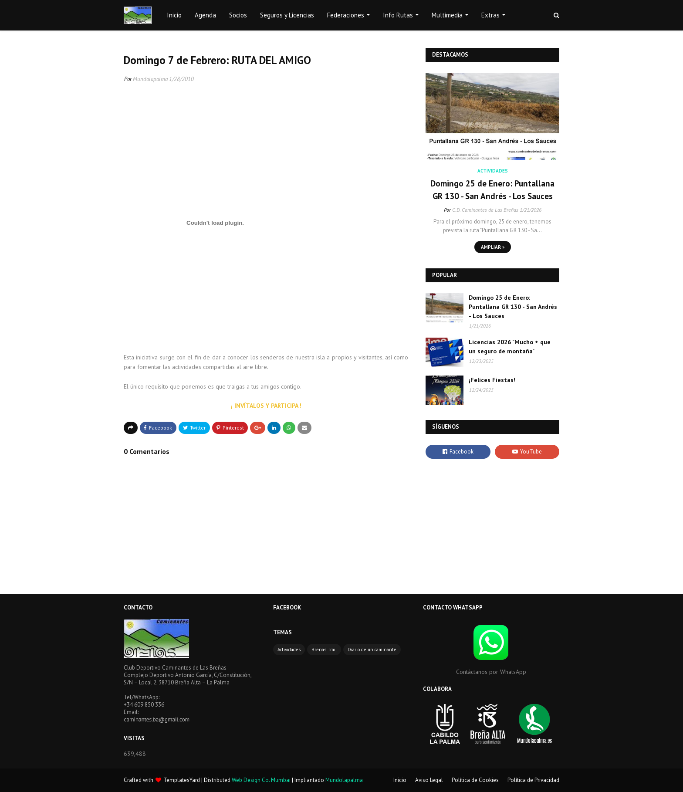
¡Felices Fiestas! (492, 380)
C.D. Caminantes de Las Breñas (485, 209)
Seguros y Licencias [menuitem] (287, 15)
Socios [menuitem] (238, 15)
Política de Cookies (475, 780)
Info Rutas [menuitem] (398, 15)
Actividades (289, 649)
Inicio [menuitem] (174, 15)
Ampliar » (492, 247)
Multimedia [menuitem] (447, 15)
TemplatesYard (181, 780)
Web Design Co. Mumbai (261, 780)
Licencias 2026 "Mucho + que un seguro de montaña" (510, 346)
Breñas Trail (324, 649)
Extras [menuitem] (490, 15)
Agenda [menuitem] (205, 15)
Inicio (399, 780)
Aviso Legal (429, 780)
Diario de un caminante (372, 649)
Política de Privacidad (533, 780)
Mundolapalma (150, 79)
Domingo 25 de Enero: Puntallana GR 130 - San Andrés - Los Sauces (492, 189)
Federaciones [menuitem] (345, 15)
